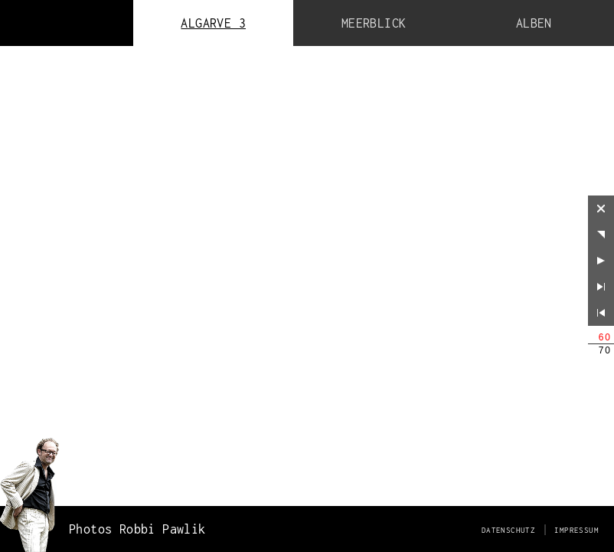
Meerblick (374, 23)
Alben (534, 23)
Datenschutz (508, 530)
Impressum (576, 530)
